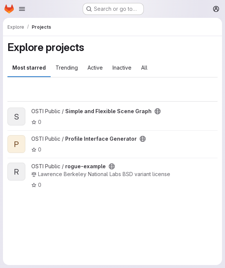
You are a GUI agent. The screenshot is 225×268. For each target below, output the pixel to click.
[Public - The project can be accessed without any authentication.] (158, 111)
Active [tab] (95, 67)
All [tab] (144, 67)
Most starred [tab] (29, 67)
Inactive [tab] (121, 67)
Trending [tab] (67, 67)
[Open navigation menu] (22, 9)
